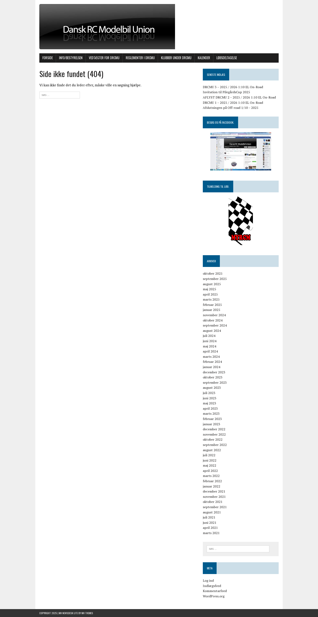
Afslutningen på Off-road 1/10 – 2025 (230, 107)
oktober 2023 (212, 377)
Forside (47, 57)
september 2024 (215, 325)
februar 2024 (212, 361)
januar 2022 (211, 486)
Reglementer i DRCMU (140, 57)
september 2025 (215, 278)
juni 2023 (209, 398)
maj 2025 (209, 289)
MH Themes (87, 613)
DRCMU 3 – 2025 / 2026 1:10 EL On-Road (233, 87)
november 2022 (214, 434)
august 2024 (212, 330)
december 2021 (214, 491)
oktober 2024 (212, 320)
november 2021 (214, 496)
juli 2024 (209, 335)
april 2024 (210, 351)
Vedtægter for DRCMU (104, 57)
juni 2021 (209, 522)
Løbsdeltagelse (226, 57)
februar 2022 (212, 481)
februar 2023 (212, 419)
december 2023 (214, 372)
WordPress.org (214, 596)
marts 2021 (211, 533)
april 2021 (210, 527)
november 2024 (214, 315)
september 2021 (215, 507)
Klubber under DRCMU (176, 57)
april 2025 (210, 294)
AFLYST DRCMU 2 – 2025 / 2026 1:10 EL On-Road (239, 97)
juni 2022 (209, 460)
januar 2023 (211, 424)
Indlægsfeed (212, 586)
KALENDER (204, 57)
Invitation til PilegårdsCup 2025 (226, 92)
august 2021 (212, 512)
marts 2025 (211, 299)
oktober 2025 (212, 273)
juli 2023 (209, 393)
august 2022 (212, 450)
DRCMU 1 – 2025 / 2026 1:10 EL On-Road (233, 102)
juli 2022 (209, 455)
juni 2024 (209, 341)
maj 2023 (209, 403)
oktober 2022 (212, 439)
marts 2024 (211, 356)
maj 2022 (209, 465)
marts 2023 (211, 413)
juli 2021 (209, 517)
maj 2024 (209, 346)
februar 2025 (212, 304)
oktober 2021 (212, 501)
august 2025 (212, 284)
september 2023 (215, 382)
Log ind (208, 580)
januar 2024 (211, 367)
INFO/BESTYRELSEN (71, 57)
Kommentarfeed (215, 591)
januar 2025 (211, 309)
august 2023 (212, 387)
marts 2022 (211, 475)
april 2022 (210, 470)
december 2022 (214, 429)
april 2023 (210, 408)
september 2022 (215, 444)
